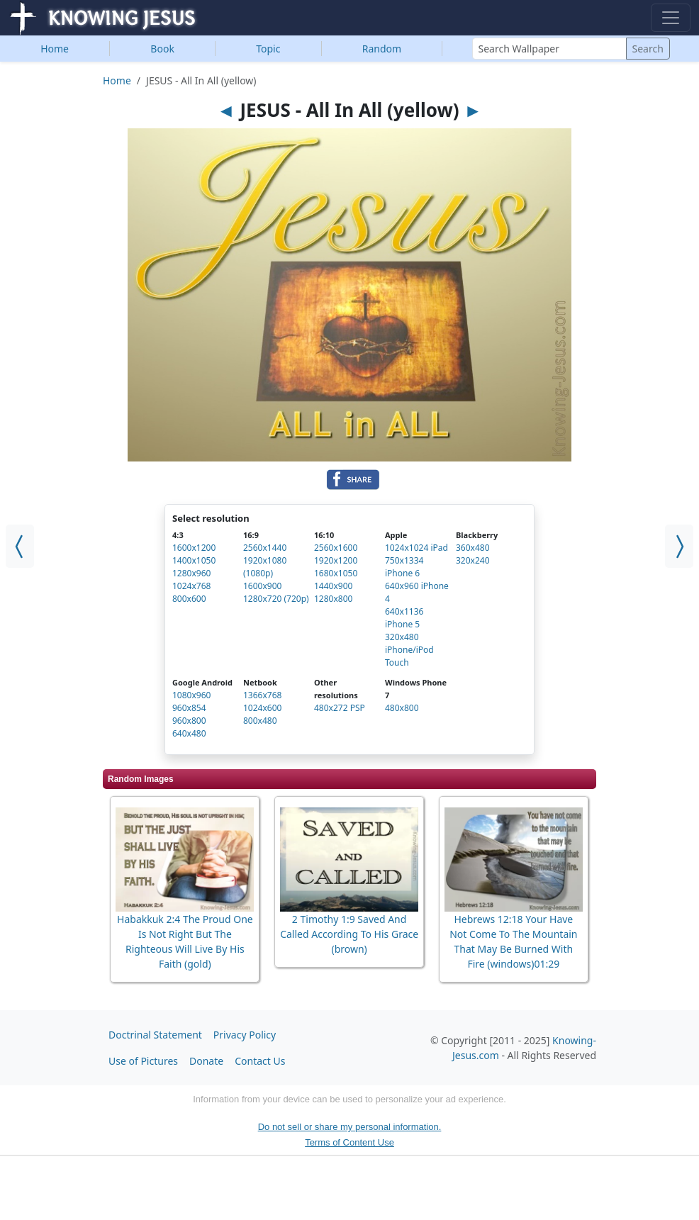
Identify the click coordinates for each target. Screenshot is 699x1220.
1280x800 (333, 599)
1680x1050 (335, 573)
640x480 (189, 733)
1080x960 (191, 695)
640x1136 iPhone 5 (404, 617)
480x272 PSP (339, 708)
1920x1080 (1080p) (264, 566)
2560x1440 (264, 548)
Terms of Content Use (349, 1142)
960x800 (189, 721)
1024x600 (262, 708)
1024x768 (191, 586)
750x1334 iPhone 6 (404, 566)
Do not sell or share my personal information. (350, 1126)
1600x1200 (194, 548)
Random (381, 48)
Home (54, 48)
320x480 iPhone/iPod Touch (409, 649)
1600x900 (262, 586)
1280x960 (191, 573)
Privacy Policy (244, 1034)
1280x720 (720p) (276, 599)
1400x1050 (194, 560)
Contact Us (260, 1061)
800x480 (260, 721)
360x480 (473, 548)
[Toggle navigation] (670, 18)
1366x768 (262, 695)
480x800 (402, 708)
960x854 (189, 708)
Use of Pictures (143, 1061)
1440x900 (333, 586)
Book (162, 48)
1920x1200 (335, 560)
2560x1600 (335, 548)
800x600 (189, 599)
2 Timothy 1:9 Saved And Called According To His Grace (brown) (349, 934)
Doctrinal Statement (155, 1034)
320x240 (473, 560)
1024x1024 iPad (416, 548)
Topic (268, 48)
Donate (206, 1061)
